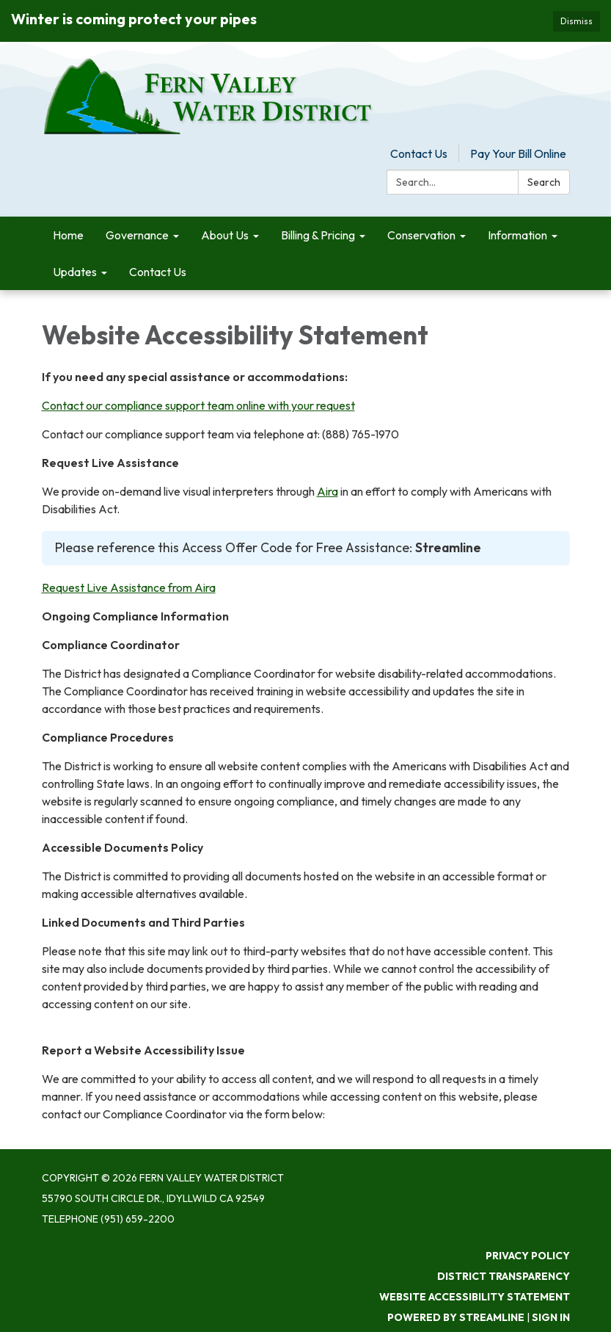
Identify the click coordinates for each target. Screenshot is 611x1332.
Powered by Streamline (455, 1317)
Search (543, 182)
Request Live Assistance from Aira (129, 587)
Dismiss (576, 20)
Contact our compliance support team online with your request (198, 405)
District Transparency (503, 1276)
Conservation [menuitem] (421, 235)
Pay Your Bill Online (518, 153)
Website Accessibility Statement (474, 1296)
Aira (327, 491)
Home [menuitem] (68, 235)
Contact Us (418, 153)
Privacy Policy (528, 1255)
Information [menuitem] (517, 235)
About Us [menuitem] (225, 235)
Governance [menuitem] (137, 235)
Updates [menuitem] (75, 271)
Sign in (551, 1317)
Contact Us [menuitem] (157, 271)
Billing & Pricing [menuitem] (318, 235)
